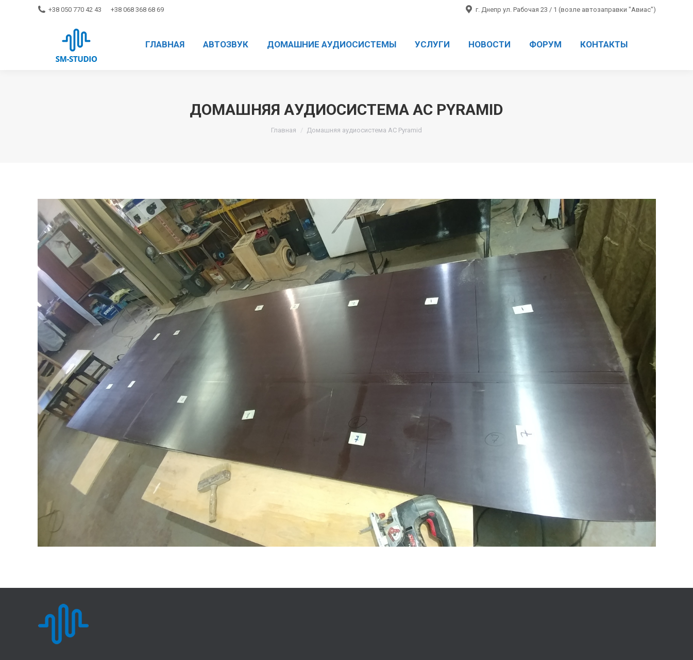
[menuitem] (165, 44)
